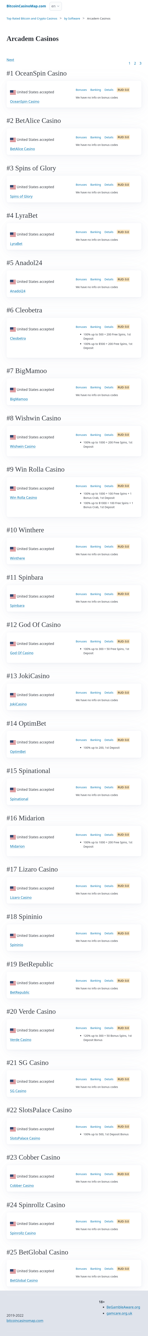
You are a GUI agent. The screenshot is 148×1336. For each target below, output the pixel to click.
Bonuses (81, 90)
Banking (95, 90)
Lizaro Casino (21, 897)
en (53, 6)
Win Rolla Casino (23, 497)
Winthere (17, 558)
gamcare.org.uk (119, 1313)
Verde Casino (20, 1039)
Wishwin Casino (22, 446)
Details (108, 90)
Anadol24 (17, 291)
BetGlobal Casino (24, 1280)
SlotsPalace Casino (25, 1138)
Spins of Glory (21, 196)
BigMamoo (19, 399)
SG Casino (18, 1091)
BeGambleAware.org (123, 1307)
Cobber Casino (22, 1185)
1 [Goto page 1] (129, 63)
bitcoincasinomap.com (25, 1320)
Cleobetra (18, 338)
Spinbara (17, 605)
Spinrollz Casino (23, 1233)
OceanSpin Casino (24, 101)
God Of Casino (21, 653)
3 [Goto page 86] (140, 63)
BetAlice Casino (22, 148)
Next (10, 59)
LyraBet (16, 243)
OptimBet (18, 751)
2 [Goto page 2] (135, 63)
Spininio (16, 944)
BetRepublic (19, 992)
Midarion (17, 846)
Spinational (19, 799)
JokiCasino (18, 704)
